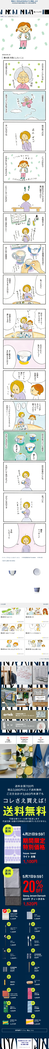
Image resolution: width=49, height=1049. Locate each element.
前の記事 (45, 604)
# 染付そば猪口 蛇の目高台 (8, 560)
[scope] (5, 12)
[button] (47, 12)
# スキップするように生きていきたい (11, 557)
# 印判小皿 (39, 557)
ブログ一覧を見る (44, 658)
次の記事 (3, 604)
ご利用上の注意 (24, 1042)
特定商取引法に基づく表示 (24, 1040)
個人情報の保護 (24, 1044)
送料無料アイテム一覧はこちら (24, 1030)
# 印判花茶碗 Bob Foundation (29, 557)
